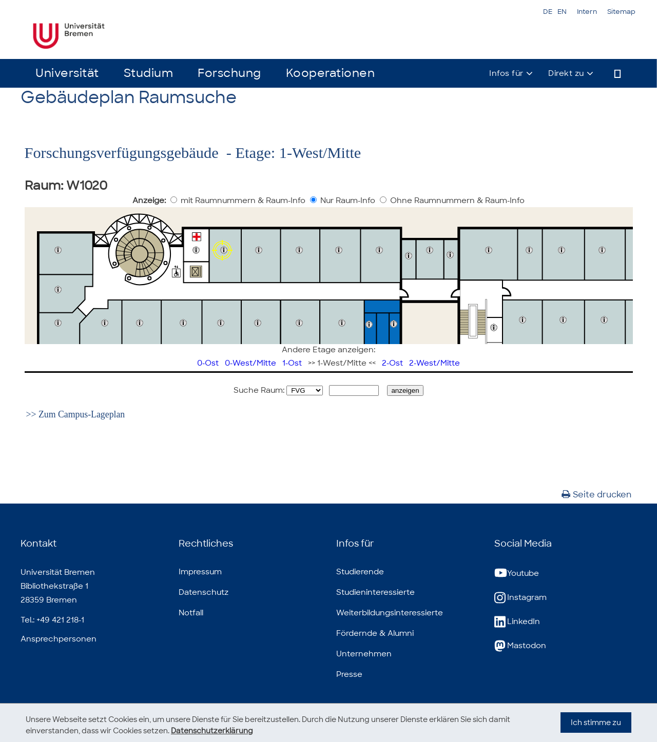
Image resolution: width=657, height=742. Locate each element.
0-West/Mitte (250, 363)
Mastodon (520, 645)
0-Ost (208, 363)
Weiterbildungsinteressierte (389, 613)
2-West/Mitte (434, 363)
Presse (349, 674)
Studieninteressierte (375, 592)
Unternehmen (364, 654)
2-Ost (392, 363)
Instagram (520, 597)
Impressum (200, 572)
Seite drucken (596, 494)
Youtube (516, 573)
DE (547, 11)
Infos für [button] (506, 73)
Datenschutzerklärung (212, 730)
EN (562, 11)
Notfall (191, 613)
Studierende (360, 572)
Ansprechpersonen (58, 639)
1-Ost (292, 363)
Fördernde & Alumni (375, 633)
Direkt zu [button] (566, 73)
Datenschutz (203, 592)
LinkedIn (517, 621)
